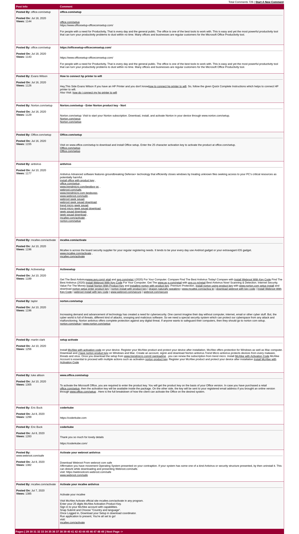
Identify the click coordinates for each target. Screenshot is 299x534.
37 (57, 531)
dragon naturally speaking (164, 288)
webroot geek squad (72, 199)
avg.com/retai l (126, 279)
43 (79, 531)
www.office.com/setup (83, 391)
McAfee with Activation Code (252, 356)
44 (83, 531)
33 (42, 531)
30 (31, 531)
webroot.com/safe (70, 189)
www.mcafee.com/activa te (198, 288)
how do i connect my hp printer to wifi (94, 92)
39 (65, 531)
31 (34, 531)
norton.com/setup (70, 220)
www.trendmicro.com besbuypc (78, 192)
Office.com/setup (70, 148)
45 (87, 531)
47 (95, 531)
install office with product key (77, 180)
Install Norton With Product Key (105, 285)
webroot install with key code (91, 291)
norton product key (156, 359)
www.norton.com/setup (96, 323)
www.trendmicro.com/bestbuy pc (79, 186)
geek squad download (73, 211)
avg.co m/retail (197, 282)
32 (38, 531)
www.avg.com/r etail (99, 279)
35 (49, 531)
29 (27, 531)
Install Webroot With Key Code (252, 279)
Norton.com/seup (70, 118)
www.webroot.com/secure (126, 291)
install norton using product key (214, 285)
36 (53, 531)
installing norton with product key (149, 285)
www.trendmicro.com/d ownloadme (145, 356)
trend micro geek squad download (80, 208)
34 (46, 531)
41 (72, 531)
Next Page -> (114, 531)
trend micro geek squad (74, 205)
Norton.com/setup (70, 121)
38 (61, 531)
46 (91, 531)
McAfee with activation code (84, 349)
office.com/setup (70, 22)
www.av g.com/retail (170, 282)
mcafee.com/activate (72, 217)
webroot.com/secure (156, 291)
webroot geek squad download (78, 202)
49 (102, 531)
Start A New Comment (269, 2)
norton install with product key (129, 288)
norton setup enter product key (90, 288)
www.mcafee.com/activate (75, 253)
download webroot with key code (235, 288)
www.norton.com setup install (256, 285)
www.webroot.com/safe (74, 196)
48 (98, 531)
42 (76, 531)
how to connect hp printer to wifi (167, 86)
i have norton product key (93, 353)
